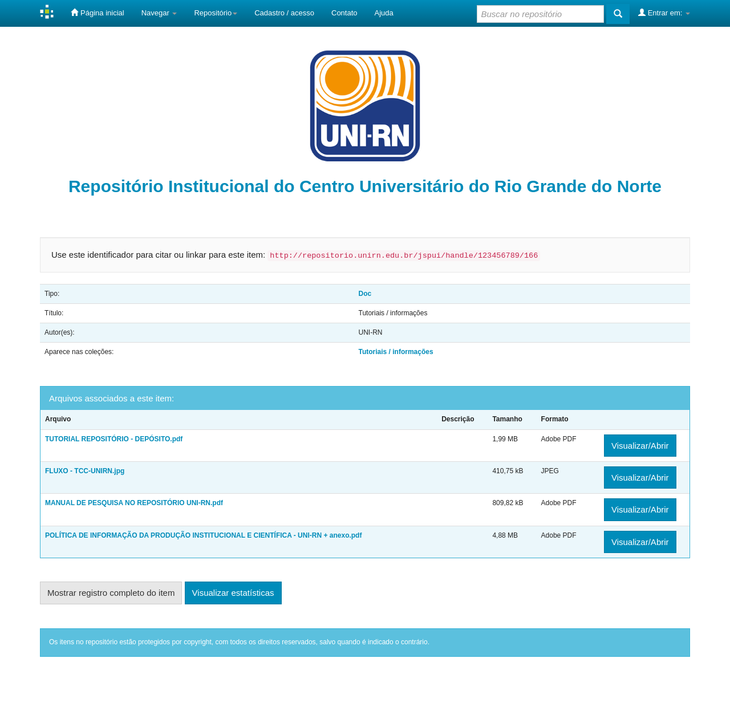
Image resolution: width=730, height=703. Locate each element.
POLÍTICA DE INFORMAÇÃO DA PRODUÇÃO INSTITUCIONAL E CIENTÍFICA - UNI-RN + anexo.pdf (203, 535)
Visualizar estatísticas (233, 593)
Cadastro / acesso (284, 13)
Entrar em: (664, 12)
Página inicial (97, 12)
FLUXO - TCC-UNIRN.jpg (84, 471)
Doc (365, 294)
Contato (344, 13)
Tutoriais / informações (396, 352)
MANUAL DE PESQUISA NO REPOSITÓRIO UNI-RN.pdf (134, 503)
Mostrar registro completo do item (111, 593)
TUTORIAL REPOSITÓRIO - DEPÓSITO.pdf (113, 439)
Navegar (159, 13)
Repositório (215, 13)
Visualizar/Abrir (640, 445)
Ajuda (384, 13)
